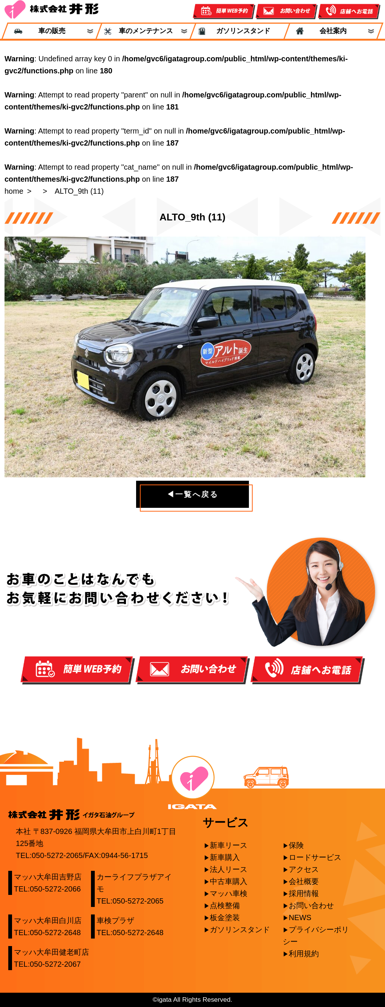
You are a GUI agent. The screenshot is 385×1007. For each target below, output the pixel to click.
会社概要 (304, 881)
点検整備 (225, 905)
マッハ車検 (228, 893)
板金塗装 (225, 917)
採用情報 (304, 893)
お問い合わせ (311, 905)
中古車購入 (228, 881)
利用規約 (304, 953)
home (14, 191)
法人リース (228, 869)
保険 (296, 845)
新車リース (228, 845)
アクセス (304, 869)
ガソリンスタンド (239, 31)
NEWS (300, 917)
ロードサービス (315, 857)
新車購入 (225, 857)
